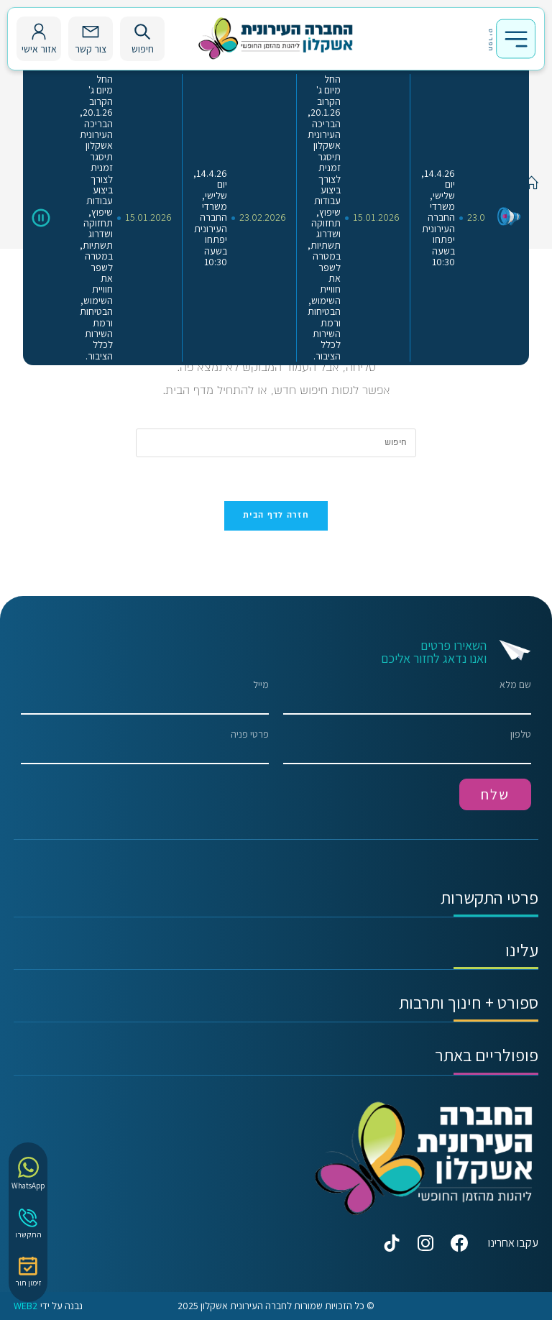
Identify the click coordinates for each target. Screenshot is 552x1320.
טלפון (407, 746)
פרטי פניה (145, 746)
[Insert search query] (276, 442)
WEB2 (25, 1306)
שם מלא (407, 697)
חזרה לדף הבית (276, 515)
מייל (145, 697)
